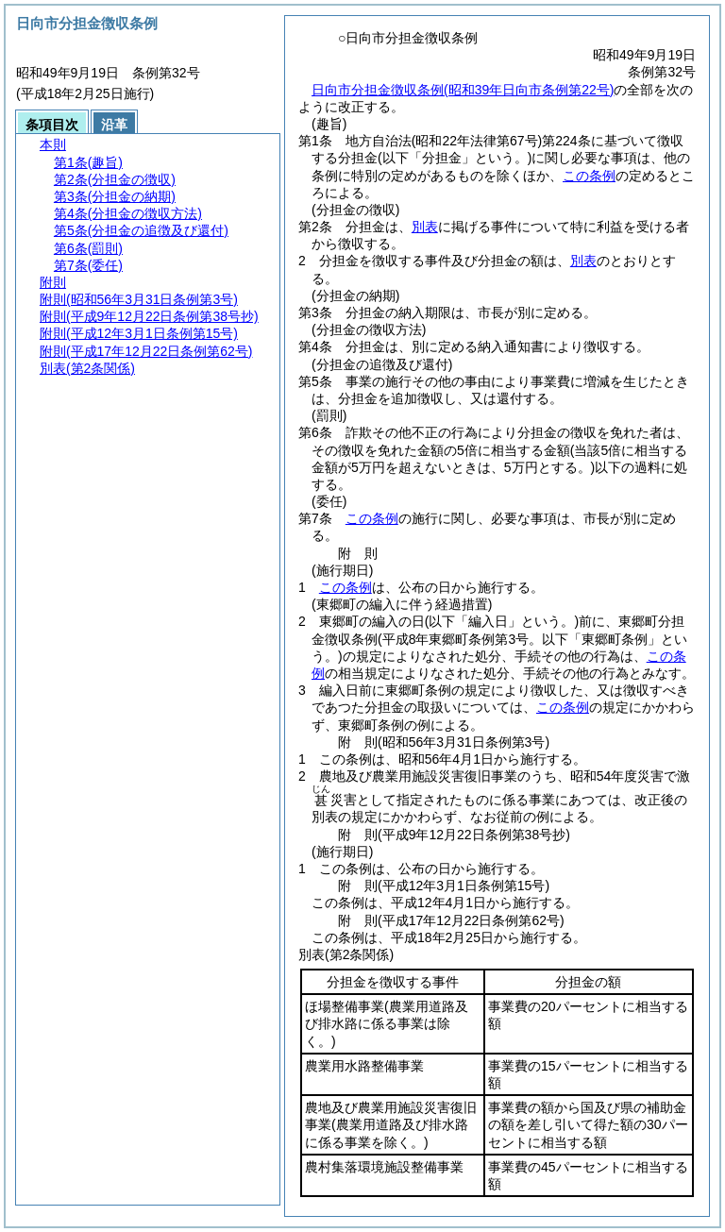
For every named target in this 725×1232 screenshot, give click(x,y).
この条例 (589, 175)
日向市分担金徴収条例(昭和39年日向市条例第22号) (463, 89)
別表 (425, 226)
